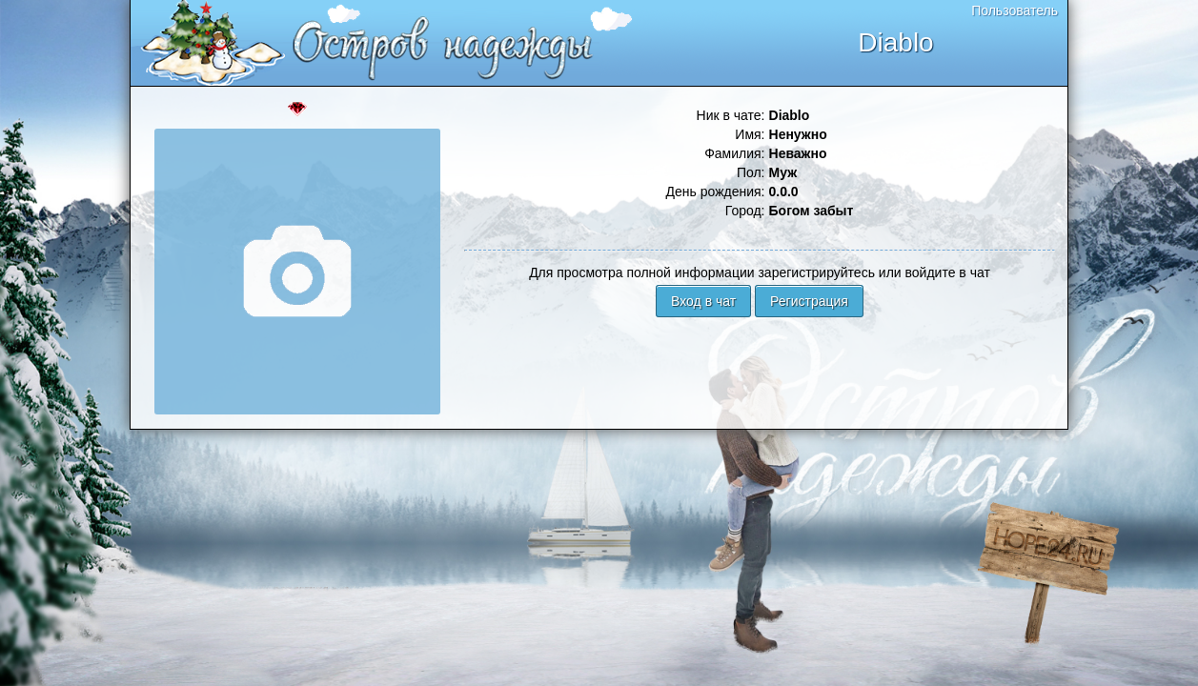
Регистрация (809, 301)
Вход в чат (703, 301)
